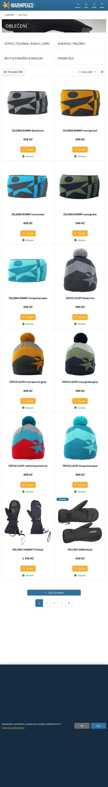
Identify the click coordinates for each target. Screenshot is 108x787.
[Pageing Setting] (102, 71)
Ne (82, 725)
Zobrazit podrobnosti (13, 727)
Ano (99, 725)
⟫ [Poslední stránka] (69, 603)
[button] (86, 5)
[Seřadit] (87, 72)
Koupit (28, 149)
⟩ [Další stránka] (61, 603)
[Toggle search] (77, 5)
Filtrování (13, 72)
